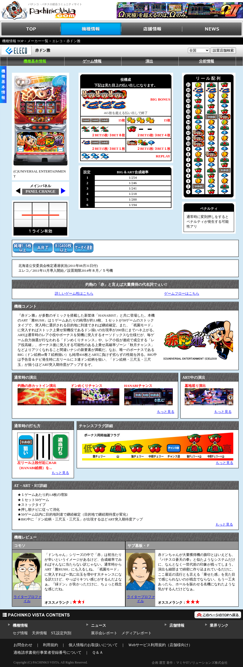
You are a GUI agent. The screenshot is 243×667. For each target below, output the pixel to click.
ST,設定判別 (61, 633)
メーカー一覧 (37, 41)
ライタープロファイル (28, 599)
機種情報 (91, 29)
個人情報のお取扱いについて (93, 645)
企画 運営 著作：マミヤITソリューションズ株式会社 (190, 663)
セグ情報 (20, 633)
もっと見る (165, 412)
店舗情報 (152, 29)
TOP (30, 29)
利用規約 (50, 645)
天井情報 (39, 633)
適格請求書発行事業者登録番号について (48, 653)
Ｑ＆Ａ (97, 653)
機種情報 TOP (12, 41)
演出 (149, 61)
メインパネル (40, 186)
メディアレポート (137, 633)
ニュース (98, 625)
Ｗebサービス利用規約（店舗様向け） (160, 645)
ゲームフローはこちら (181, 293)
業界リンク (219, 625)
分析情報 (206, 61)
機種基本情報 (34, 61)
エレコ (57, 41)
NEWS (212, 29)
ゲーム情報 (92, 61)
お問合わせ (23, 645)
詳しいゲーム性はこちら (74, 293)
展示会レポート (104, 633)
